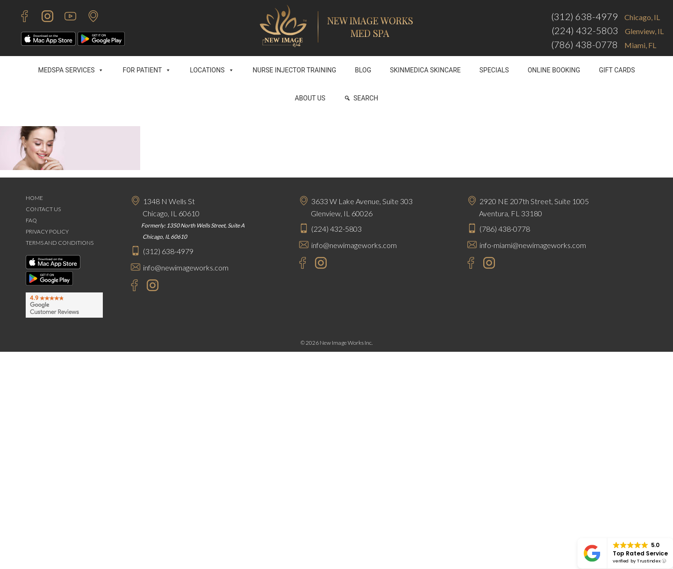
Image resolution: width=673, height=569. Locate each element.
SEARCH (365, 98)
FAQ (31, 220)
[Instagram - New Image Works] (42, 17)
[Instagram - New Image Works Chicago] (150, 286)
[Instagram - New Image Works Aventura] (487, 264)
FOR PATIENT (146, 70)
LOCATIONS (212, 70)
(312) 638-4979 (584, 16)
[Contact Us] (88, 17)
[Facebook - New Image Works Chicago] (129, 286)
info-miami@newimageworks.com (533, 245)
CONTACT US (43, 209)
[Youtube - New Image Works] (65, 17)
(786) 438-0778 (584, 44)
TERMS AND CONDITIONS (59, 242)
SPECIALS (494, 70)
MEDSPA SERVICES (71, 70)
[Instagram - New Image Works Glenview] (318, 264)
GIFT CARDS (617, 70)
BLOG (363, 70)
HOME (34, 197)
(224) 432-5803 (584, 30)
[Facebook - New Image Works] (19, 17)
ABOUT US (310, 98)
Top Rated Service (640, 553)
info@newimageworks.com (186, 267)
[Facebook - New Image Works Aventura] (466, 264)
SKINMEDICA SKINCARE (425, 70)
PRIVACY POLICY (47, 231)
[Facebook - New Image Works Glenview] (297, 264)
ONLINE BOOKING (554, 70)
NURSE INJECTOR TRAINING (294, 70)
